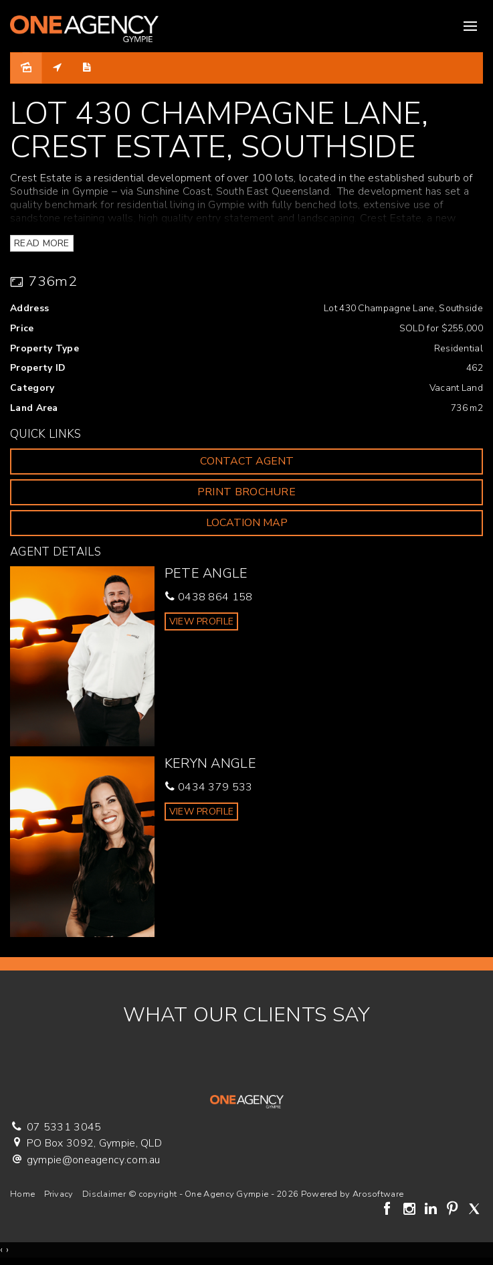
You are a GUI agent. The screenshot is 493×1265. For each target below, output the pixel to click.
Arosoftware (378, 1194)
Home (22, 1194)
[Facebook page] (389, 1210)
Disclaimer (104, 1194)
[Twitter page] (474, 1210)
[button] (246, 492)
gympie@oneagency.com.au (94, 1160)
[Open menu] (470, 26)
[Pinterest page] (454, 1210)
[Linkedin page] (432, 1210)
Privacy (59, 1194)
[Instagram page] (410, 1210)
